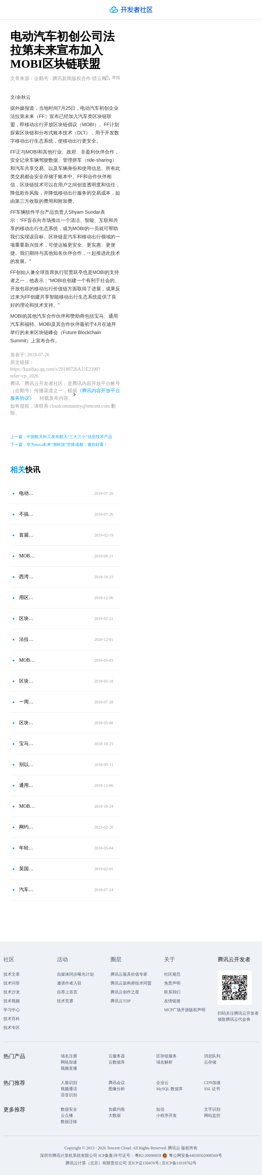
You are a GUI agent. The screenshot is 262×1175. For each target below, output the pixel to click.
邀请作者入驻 (69, 983)
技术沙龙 (11, 992)
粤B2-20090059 (148, 1155)
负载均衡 (116, 1109)
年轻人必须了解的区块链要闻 (27, 847)
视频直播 (69, 1068)
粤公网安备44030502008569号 (195, 1155)
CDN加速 (212, 1082)
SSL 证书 (212, 1088)
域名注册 (69, 1056)
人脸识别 (69, 1082)
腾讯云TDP (121, 1001)
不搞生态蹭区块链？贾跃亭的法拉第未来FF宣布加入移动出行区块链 (27, 514)
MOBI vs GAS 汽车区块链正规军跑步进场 (27, 660)
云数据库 (116, 1062)
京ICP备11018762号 (179, 1163)
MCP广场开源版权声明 (184, 1009)
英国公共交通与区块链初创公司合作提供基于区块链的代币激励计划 (27, 868)
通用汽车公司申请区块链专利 (27, 785)
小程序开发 (166, 1115)
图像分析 (116, 1088)
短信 (160, 1109)
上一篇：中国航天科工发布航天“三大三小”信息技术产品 (61, 436)
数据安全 (69, 1109)
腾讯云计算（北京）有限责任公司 (96, 1163)
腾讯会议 (116, 1082)
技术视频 (11, 1001)
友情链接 (172, 1001)
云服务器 (116, 1056)
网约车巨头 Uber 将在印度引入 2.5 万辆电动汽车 (27, 827)
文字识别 (212, 1109)
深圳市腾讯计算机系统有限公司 (68, 1155)
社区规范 (172, 974)
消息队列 (212, 1056)
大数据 (114, 1115)
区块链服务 (166, 1056)
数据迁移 (69, 1121)
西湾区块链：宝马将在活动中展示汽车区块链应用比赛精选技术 (27, 576)
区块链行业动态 (27, 722)
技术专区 (11, 1027)
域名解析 (164, 1062)
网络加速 (69, 1062)
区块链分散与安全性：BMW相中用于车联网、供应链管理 (27, 618)
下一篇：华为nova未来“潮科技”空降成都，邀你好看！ (59, 444)
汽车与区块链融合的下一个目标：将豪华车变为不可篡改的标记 (27, 889)
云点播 (67, 1115)
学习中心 (11, 1009)
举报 (112, 77)
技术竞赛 (65, 1001)
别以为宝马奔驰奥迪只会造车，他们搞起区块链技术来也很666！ (27, 764)
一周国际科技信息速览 (27, 701)
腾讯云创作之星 (125, 992)
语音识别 (69, 1095)
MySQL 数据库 (169, 1088)
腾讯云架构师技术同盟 (131, 983)
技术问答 (11, 983)
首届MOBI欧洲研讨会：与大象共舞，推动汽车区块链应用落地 (27, 535)
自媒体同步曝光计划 (75, 974)
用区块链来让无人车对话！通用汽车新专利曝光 (27, 597)
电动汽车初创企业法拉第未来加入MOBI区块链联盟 (27, 493)
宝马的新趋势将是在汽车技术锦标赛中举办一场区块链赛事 (27, 743)
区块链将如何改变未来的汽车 (27, 681)
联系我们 (172, 992)
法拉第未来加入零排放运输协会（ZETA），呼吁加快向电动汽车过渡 (27, 639)
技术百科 (11, 1018)
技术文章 (11, 974)
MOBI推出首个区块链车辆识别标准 (27, 555)
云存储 (210, 1062)
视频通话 (69, 1088)
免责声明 (172, 983)
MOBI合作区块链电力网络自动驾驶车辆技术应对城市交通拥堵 (27, 806)
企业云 (162, 1082)
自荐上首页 (67, 992)
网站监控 (212, 1115)
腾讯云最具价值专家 (129, 974)
